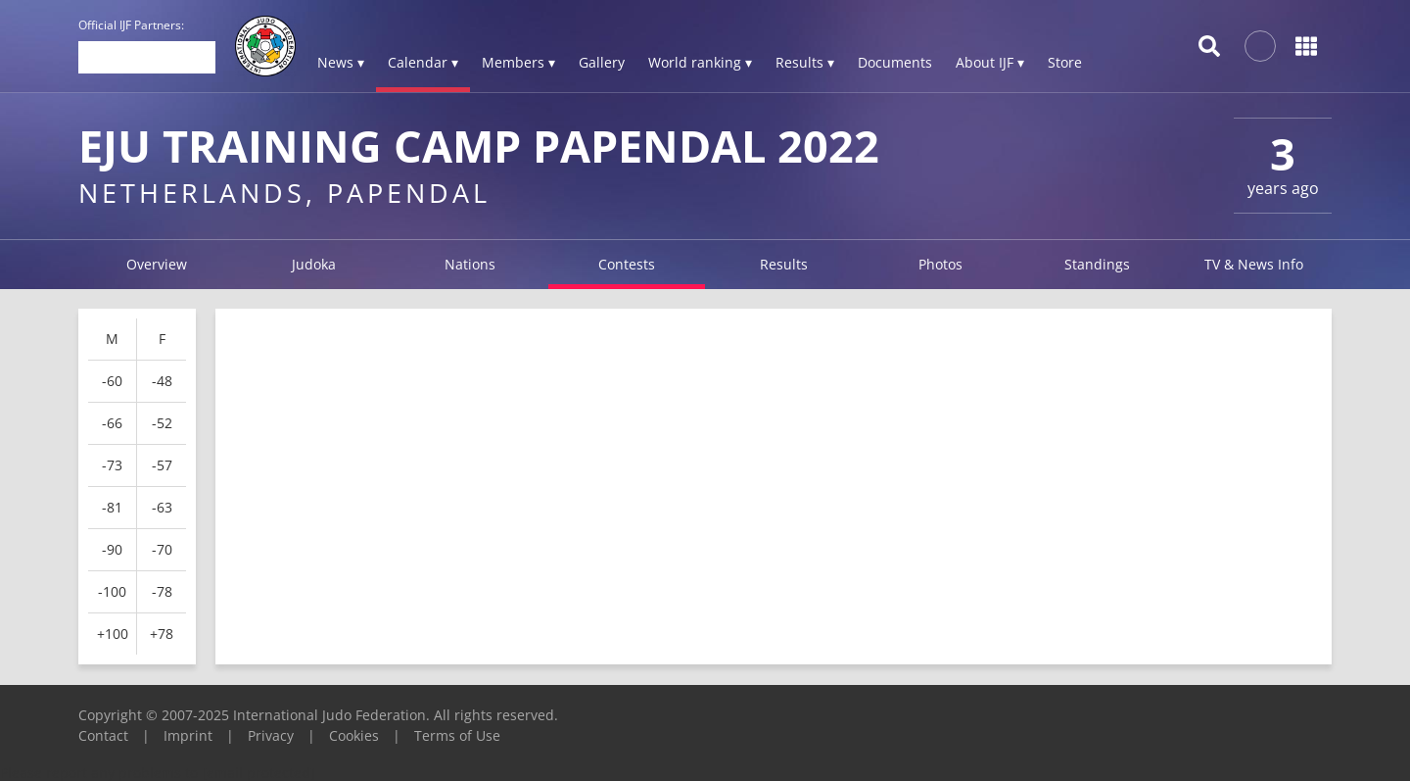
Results (784, 264)
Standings (1097, 264)
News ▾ (340, 62)
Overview (156, 264)
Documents (895, 62)
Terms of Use (457, 735)
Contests (626, 264)
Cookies (354, 735)
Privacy (271, 735)
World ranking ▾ (700, 62)
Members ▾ (518, 62)
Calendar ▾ (423, 62)
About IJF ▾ (990, 62)
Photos (940, 264)
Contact (103, 735)
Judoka (314, 264)
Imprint (188, 735)
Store (1065, 62)
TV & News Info (1253, 264)
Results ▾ (805, 62)
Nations (470, 264)
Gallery (602, 62)
